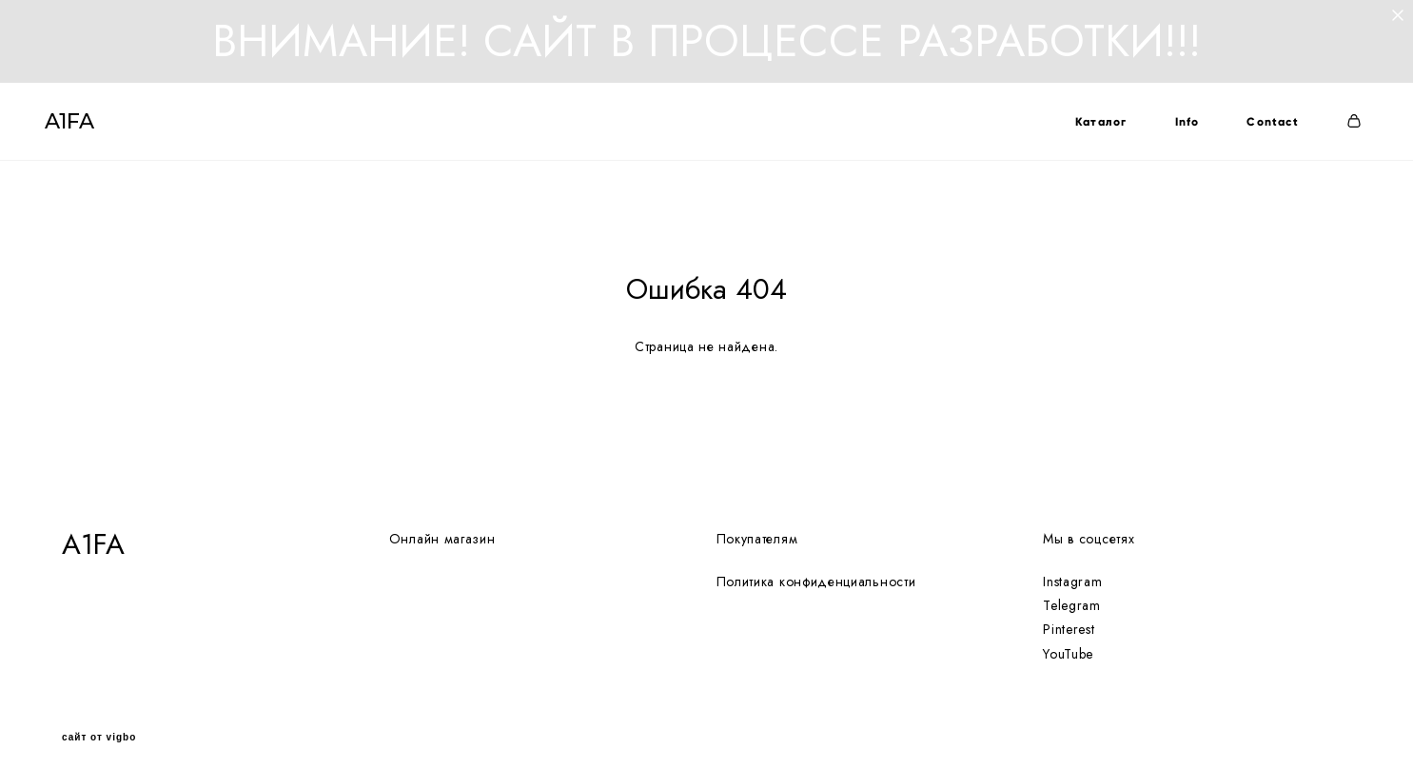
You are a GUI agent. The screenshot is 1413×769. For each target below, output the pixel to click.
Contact (1256, 131)
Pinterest (1068, 616)
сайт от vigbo (99, 725)
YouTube (1068, 640)
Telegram (1072, 592)
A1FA (86, 131)
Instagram (1072, 569)
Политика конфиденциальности (816, 569)
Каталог (1083, 131)
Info (1170, 131)
